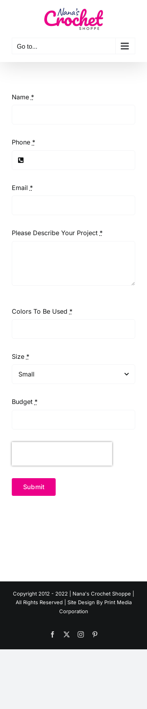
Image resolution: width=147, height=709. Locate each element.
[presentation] (62, 454)
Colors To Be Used (42, 311)
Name (23, 97)
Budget (25, 402)
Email (22, 188)
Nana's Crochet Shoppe (102, 593)
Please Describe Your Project (57, 233)
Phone (23, 142)
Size (20, 356)
